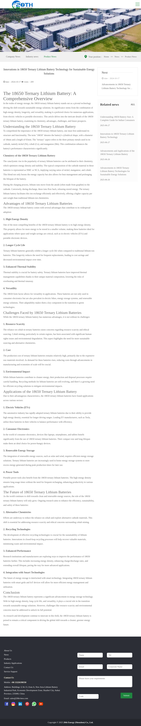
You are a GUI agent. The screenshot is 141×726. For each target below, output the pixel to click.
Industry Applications (13, 663)
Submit (126, 695)
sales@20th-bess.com (19, 698)
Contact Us (8, 667)
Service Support (10, 671)
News (117, 57)
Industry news (32, 56)
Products (7, 659)
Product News (50, 56)
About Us (8, 650)
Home (106, 57)
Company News (13, 56)
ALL (133, 104)
